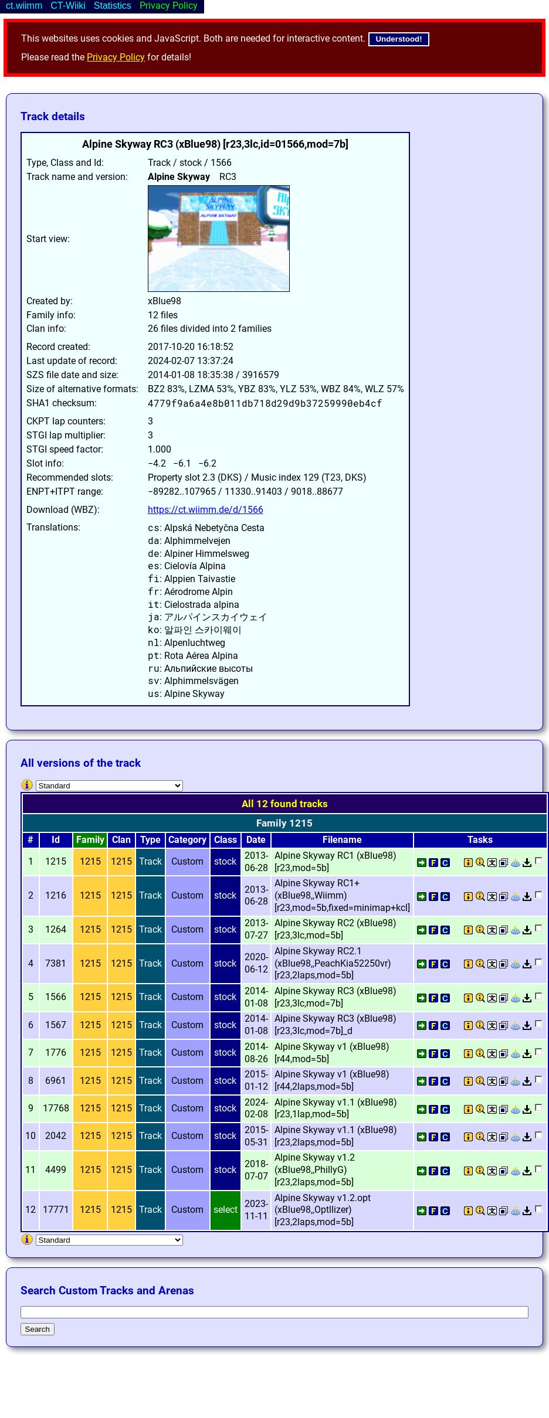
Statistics (112, 6)
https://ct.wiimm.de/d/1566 (205, 509)
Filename (342, 839)
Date (256, 839)
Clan (121, 839)
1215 (90, 861)
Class (225, 839)
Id (56, 839)
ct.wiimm (24, 6)
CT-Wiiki (68, 6)
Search (37, 1329)
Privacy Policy (116, 57)
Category (187, 839)
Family (90, 839)
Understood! (398, 39)
